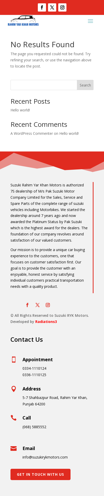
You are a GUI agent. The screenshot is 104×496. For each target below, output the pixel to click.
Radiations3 (46, 321)
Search (85, 85)
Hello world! (20, 110)
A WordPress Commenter (31, 133)
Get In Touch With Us (40, 474)
